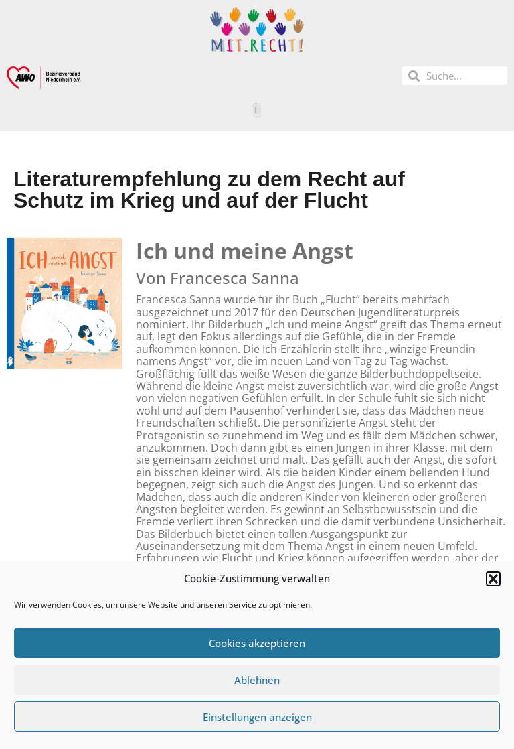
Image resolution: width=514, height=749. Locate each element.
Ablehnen (257, 680)
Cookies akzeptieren (257, 643)
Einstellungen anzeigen (257, 717)
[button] (493, 579)
